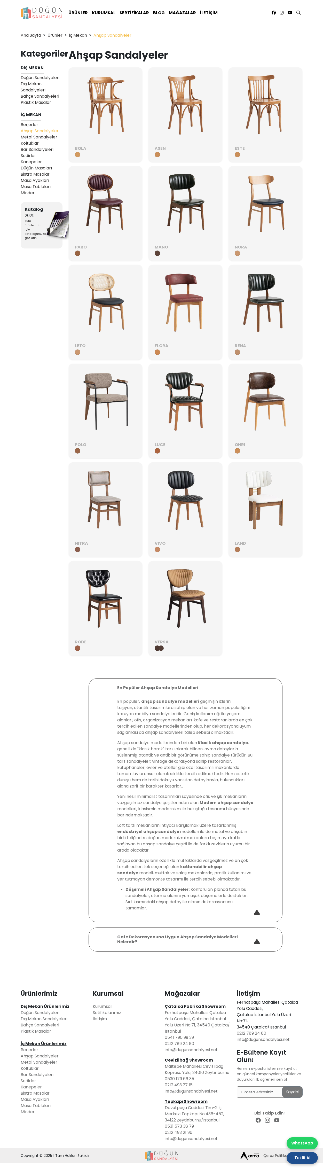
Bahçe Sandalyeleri (40, 96)
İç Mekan (78, 35)
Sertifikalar (134, 13)
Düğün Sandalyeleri (40, 78)
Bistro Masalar (35, 174)
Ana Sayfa (31, 35)
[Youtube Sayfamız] (290, 13)
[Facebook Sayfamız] (274, 13)
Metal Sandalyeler (39, 137)
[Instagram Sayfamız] (282, 13)
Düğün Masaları (36, 168)
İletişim (209, 13)
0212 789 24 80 (179, 1044)
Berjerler (29, 125)
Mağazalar (182, 13)
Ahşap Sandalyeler (40, 131)
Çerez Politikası (276, 1155)
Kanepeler (31, 162)
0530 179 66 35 (179, 1079)
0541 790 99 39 (179, 1037)
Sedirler (28, 156)
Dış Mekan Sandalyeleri (33, 87)
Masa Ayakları (35, 180)
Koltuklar (30, 143)
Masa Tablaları (36, 187)
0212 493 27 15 (179, 1085)
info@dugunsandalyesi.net (191, 1050)
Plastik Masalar (36, 102)
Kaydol (292, 1092)
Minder (28, 193)
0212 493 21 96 (178, 1132)
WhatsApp (302, 1143)
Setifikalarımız (107, 1013)
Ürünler (78, 13)
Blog (159, 13)
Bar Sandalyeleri (37, 149)
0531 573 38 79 (179, 1126)
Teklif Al (302, 1157)
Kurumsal (103, 13)
